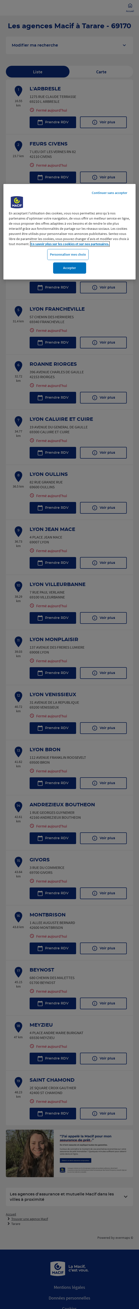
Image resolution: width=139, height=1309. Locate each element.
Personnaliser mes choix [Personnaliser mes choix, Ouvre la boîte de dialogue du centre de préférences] (68, 254)
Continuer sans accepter (109, 193)
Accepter (69, 268)
